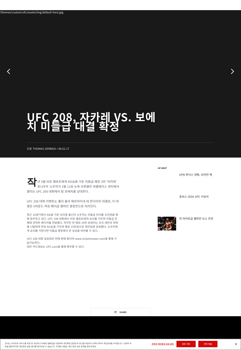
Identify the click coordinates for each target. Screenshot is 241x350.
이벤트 (23, 12)
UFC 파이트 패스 (190, 12)
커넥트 (172, 12)
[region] (120, 344)
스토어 (208, 12)
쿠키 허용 (208, 343)
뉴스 (60, 12)
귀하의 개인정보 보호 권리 (163, 343)
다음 (231, 71)
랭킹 (35, 12)
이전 (9, 71)
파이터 (48, 12)
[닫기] (236, 344)
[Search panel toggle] (215, 11)
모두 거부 (186, 343)
